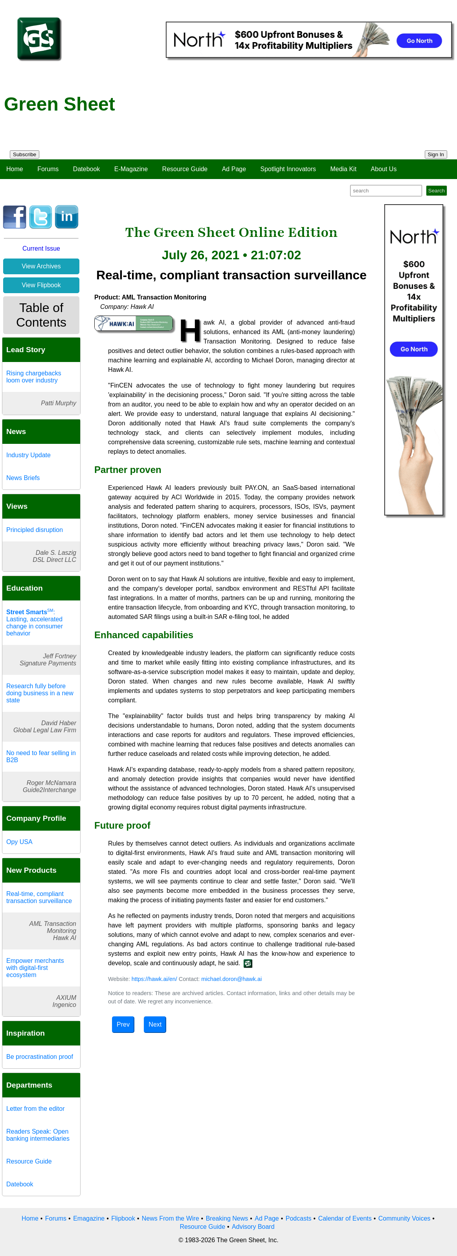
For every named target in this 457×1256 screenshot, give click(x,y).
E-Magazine (131, 169)
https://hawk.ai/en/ (154, 979)
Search (436, 191)
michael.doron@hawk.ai (231, 979)
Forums (48, 169)
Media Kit (343, 169)
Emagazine (89, 1218)
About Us (384, 169)
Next (155, 1024)
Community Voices (404, 1218)
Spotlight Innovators (288, 169)
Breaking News (227, 1218)
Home (14, 169)
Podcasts (299, 1218)
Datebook (86, 169)
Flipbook (123, 1218)
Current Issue (41, 248)
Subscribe (24, 154)
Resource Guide (185, 169)
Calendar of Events (345, 1218)
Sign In (436, 154)
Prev (123, 1024)
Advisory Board (253, 1226)
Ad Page (234, 169)
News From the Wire (170, 1218)
